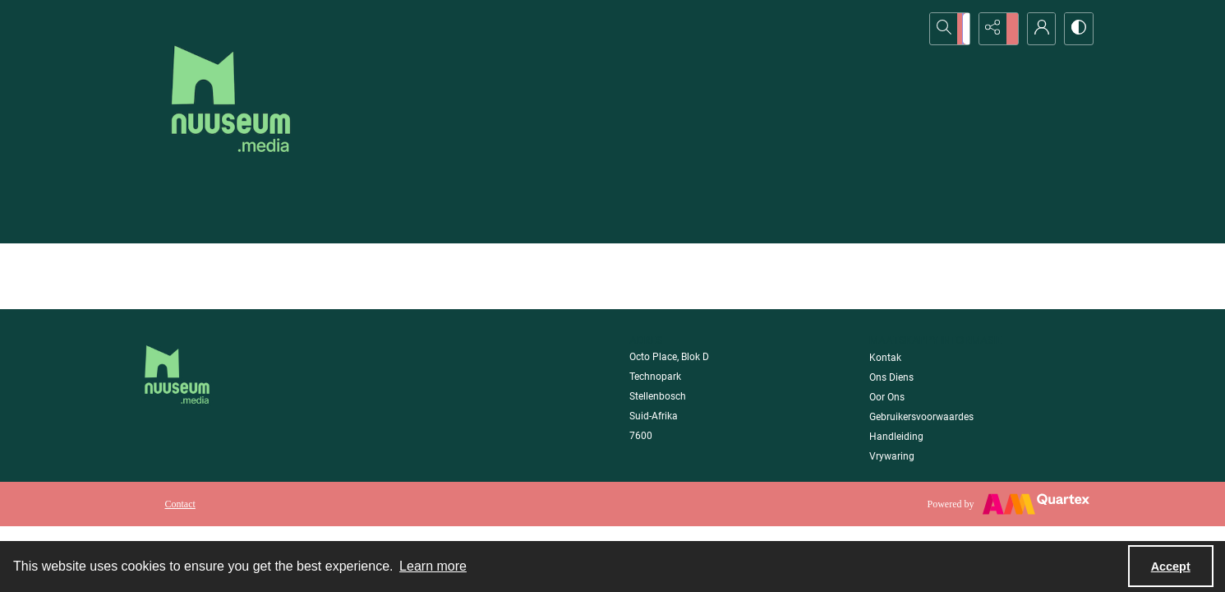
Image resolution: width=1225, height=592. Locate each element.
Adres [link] (646, 340)
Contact (180, 504)
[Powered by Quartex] (1008, 504)
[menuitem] (180, 503)
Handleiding (896, 436)
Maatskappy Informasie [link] (935, 340)
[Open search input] (953, 28)
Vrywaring (891, 456)
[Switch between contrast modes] (1077, 28)
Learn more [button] (433, 566)
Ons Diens (891, 377)
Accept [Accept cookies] (1170, 566)
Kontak (885, 357)
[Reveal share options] (995, 28)
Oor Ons (887, 397)
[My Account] (1036, 28)
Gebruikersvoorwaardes (921, 417)
